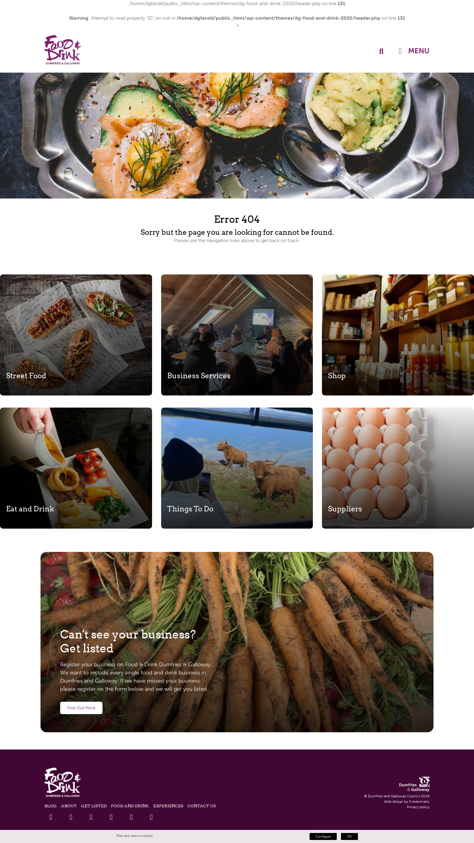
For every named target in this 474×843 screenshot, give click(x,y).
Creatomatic (419, 801)
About (69, 805)
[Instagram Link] (131, 817)
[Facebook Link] (50, 817)
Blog (50, 805)
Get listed (94, 805)
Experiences (168, 805)
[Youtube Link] (111, 817)
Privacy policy (418, 807)
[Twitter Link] (70, 817)
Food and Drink (130, 805)
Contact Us (201, 805)
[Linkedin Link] (91, 817)
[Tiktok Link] (151, 817)
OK (349, 836)
